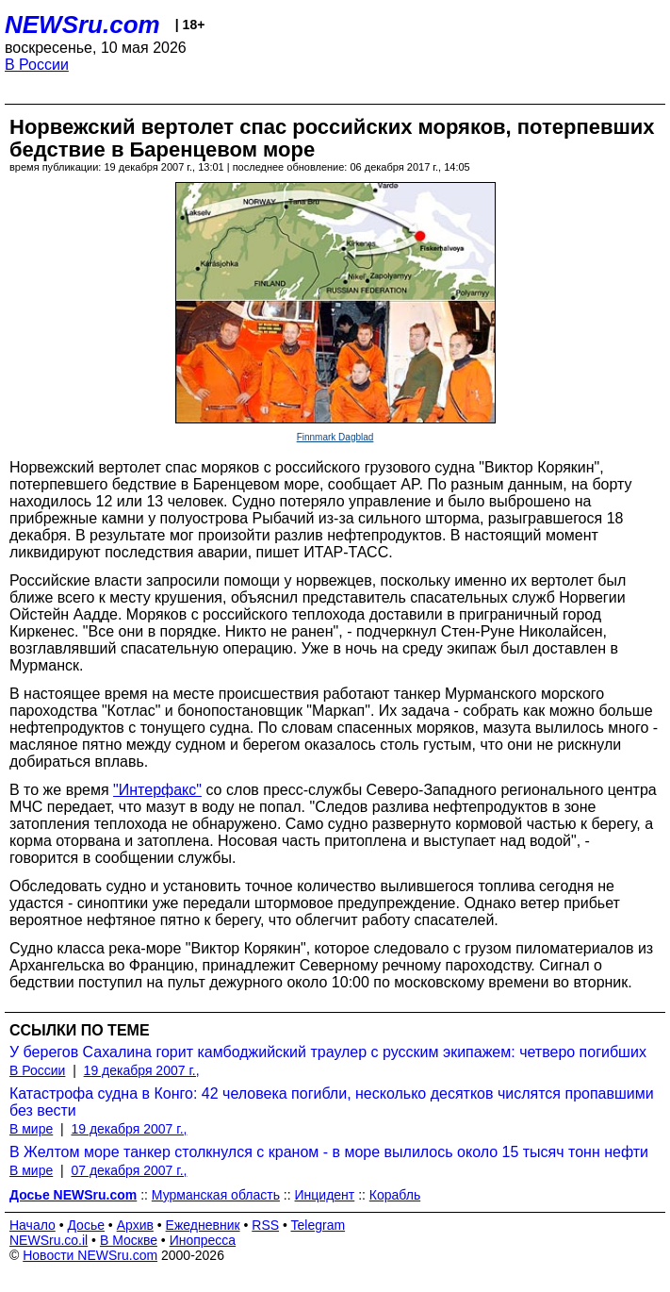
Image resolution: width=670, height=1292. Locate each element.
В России (37, 65)
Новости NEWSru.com (90, 1255)
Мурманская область (216, 1194)
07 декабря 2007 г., (129, 1170)
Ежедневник (203, 1225)
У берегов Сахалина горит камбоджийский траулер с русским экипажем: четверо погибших (327, 1052)
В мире (31, 1128)
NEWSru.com (82, 24)
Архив (135, 1225)
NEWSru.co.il (48, 1240)
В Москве (128, 1240)
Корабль (394, 1194)
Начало (32, 1225)
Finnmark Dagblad (335, 437)
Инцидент (325, 1194)
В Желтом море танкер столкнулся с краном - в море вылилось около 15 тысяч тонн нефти (328, 1152)
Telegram (318, 1225)
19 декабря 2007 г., (142, 1070)
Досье (86, 1225)
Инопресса (203, 1240)
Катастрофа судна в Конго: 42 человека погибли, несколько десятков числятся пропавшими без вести (331, 1101)
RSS (265, 1225)
